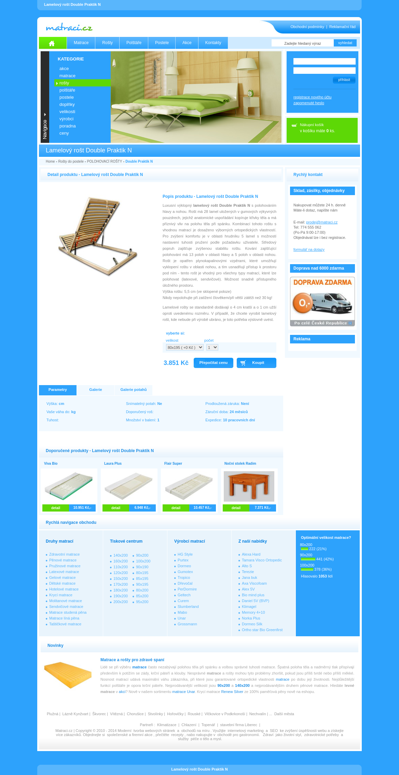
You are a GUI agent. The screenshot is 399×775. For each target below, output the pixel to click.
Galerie (95, 390)
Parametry (58, 390)
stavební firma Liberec (238, 725)
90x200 (142, 555)
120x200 (120, 573)
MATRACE (67, 75)
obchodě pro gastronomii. (239, 735)
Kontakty (213, 42)
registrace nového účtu (312, 97)
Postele (162, 42)
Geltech (184, 595)
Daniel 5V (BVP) (255, 601)
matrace (139, 667)
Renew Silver (232, 692)
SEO (274, 731)
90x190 (142, 567)
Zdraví (268, 735)
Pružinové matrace (65, 566)
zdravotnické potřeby (321, 735)
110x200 (120, 567)
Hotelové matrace (64, 589)
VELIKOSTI (67, 111)
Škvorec (99, 714)
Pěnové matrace (63, 560)
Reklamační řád (342, 27)
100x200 (143, 561)
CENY (64, 133)
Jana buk (249, 577)
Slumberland (188, 606)
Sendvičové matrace (66, 606)
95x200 (142, 602)
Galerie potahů (133, 390)
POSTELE (66, 97)
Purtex (183, 560)
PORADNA (67, 125)
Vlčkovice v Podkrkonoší (225, 714)
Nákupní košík (312, 125)
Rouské (194, 714)
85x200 (142, 596)
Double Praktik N (139, 161)
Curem (183, 601)
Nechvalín (257, 714)
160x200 (120, 561)
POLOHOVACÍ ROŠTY (104, 161)
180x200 (120, 590)
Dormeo (184, 566)
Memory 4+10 (253, 612)
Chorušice (135, 714)
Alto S (247, 566)
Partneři (146, 725)
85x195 (142, 578)
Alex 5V (248, 589)
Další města (284, 714)
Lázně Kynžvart (75, 714)
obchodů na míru (195, 731)
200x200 (120, 602)
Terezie (248, 572)
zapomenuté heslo (308, 103)
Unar (182, 618)
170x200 (120, 584)
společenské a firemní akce (129, 735)
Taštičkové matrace (65, 624)
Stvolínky (155, 714)
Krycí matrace (60, 595)
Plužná (52, 714)
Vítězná (116, 714)
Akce (187, 42)
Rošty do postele (71, 161)
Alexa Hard (251, 554)
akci (122, 692)
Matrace (81, 42)
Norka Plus (251, 618)
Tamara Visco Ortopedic (262, 560)
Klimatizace (166, 725)
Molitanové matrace (65, 601)
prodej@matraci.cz (322, 222)
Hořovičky (175, 714)
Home (50, 161)
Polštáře (133, 42)
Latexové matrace (64, 572)
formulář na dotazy (309, 249)
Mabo (182, 612)
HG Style (185, 554)
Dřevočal (185, 583)
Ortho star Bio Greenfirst (262, 630)
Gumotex (185, 572)
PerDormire (187, 589)
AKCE (64, 68)
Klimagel (249, 606)
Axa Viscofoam (254, 583)
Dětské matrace (62, 583)
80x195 (142, 573)
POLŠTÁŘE (67, 90)
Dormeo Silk (252, 624)
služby (183, 739)
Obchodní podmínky (307, 27)
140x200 (120, 555)
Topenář (208, 725)
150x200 (120, 578)
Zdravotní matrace (64, 554)
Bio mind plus (253, 595)
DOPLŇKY (67, 104)
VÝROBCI (66, 118)
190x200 (120, 596)
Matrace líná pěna (64, 618)
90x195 (142, 584)
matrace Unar (183, 692)
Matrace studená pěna (67, 612)
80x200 (142, 590)
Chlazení (188, 725)
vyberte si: (175, 333)
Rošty (107, 42)
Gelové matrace (62, 577)
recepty (177, 735)
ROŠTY (64, 82)
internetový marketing (246, 731)
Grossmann (187, 624)
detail (55, 508)
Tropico (184, 577)
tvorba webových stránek (154, 731)
